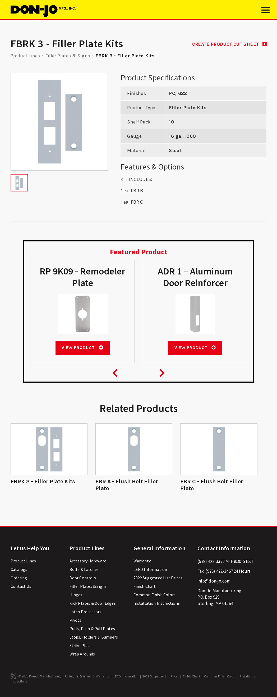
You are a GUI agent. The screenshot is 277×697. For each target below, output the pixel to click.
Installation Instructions (156, 604)
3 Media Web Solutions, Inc (13, 677)
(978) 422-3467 (219, 572)
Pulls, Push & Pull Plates (92, 629)
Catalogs (19, 570)
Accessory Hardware (88, 562)
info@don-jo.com (214, 582)
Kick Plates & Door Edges (93, 604)
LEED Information (150, 570)
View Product (82, 348)
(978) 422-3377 (211, 563)
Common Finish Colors (154, 596)
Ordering (19, 579)
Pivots (75, 621)
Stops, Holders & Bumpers (94, 638)
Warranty (142, 562)
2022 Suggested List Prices (157, 579)
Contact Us (21, 587)
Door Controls (83, 579)
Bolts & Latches (84, 570)
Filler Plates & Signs (69, 56)
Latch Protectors (85, 613)
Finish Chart (144, 587)
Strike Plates (82, 646)
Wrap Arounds (82, 655)
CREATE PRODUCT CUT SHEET (227, 44)
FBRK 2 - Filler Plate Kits (44, 482)
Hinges (76, 596)
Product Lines (26, 56)
